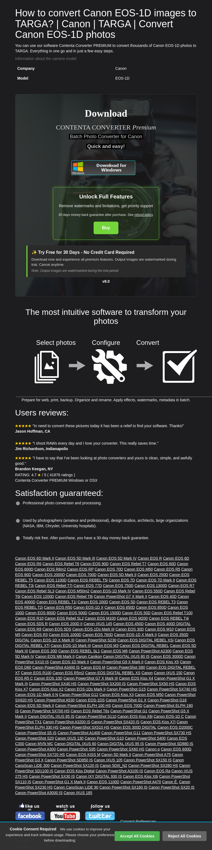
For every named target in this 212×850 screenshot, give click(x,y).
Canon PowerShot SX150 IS (148, 760)
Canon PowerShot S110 (95, 716)
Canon (147, 673)
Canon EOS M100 (100, 618)
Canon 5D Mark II (116, 754)
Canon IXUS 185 (78, 793)
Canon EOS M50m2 (72, 591)
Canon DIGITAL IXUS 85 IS (51, 716)
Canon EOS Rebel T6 (60, 564)
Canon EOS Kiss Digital (74, 771)
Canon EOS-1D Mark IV (111, 591)
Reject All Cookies (184, 836)
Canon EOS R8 (28, 629)
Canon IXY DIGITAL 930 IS (99, 776)
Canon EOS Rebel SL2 (64, 618)
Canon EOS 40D (162, 596)
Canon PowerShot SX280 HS (153, 765)
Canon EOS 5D (122, 602)
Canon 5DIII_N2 (113, 765)
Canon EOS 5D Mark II (116, 574)
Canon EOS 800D (40, 613)
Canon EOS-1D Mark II (69, 662)
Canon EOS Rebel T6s (89, 711)
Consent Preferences (138, 821)
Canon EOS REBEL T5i (88, 580)
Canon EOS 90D (94, 564)
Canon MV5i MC (39, 744)
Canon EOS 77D (87, 585)
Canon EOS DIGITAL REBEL (144, 645)
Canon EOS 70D (109, 569)
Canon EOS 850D (151, 607)
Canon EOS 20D (43, 651)
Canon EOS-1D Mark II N (36, 694)
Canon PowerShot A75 (151, 754)
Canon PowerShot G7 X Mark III (90, 678)
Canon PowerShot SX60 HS (120, 749)
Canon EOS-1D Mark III (71, 645)
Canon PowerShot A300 (35, 749)
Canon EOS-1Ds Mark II (85, 689)
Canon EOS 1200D (37, 596)
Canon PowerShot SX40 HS (52, 684)
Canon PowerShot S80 (125, 667)
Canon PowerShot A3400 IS (56, 667)
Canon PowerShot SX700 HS (45, 711)
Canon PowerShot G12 (78, 694)
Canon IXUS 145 (98, 624)
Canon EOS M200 (132, 618)
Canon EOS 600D (176, 749)
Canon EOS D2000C (175, 727)
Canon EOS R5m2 (68, 673)
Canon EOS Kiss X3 (116, 694)
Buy (106, 227)
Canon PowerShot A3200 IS (66, 722)
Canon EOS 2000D (48, 574)
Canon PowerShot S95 (76, 749)
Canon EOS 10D (48, 678)
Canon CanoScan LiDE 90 (76, 787)
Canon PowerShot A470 (140, 782)
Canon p (152, 749)
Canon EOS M (93, 667)
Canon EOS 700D (81, 574)
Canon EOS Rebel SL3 (34, 591)
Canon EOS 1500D (104, 613)
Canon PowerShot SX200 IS (102, 684)
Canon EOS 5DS (56, 629)
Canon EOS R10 (29, 618)
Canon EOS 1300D (150, 585)
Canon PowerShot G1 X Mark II (59, 782)
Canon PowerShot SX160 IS (123, 787)
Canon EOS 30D (129, 629)
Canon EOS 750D (118, 585)
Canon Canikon (89, 656)
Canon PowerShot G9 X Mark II (116, 662)
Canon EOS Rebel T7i (53, 585)
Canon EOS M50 (138, 569)
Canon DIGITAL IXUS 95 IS (120, 744)
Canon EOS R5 (167, 569)
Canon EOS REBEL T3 (156, 602)
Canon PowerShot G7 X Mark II (120, 596)
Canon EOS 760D (97, 634)
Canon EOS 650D (120, 607)
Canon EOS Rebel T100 (172, 613)
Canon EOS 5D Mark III (75, 558)
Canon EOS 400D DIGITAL (168, 624)
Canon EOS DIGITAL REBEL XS (112, 673)
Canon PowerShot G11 (120, 733)
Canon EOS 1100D (50, 580)
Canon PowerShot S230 (95, 640)
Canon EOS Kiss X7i (158, 722)
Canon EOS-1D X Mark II (135, 634)
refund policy (143, 215)
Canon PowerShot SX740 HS (172, 689)
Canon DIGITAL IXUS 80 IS (126, 656)
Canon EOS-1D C (168, 716)
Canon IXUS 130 (69, 738)
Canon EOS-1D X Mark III (52, 640)
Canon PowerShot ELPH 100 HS (83, 705)
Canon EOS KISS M (83, 754)
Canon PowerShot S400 (145, 738)
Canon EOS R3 (34, 634)
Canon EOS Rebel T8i (74, 596)
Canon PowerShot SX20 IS (172, 787)
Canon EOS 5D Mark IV (116, 558)
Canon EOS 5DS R (31, 624)
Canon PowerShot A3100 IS (119, 771)
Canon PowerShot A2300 (150, 651)
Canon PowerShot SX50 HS (150, 684)
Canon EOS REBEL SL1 (79, 651)
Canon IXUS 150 (168, 673)
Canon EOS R (150, 558)
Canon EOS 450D (128, 624)
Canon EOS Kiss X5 (162, 662)
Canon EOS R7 (181, 585)
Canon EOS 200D (93, 602)
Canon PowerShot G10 (104, 738)
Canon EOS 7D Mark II (155, 580)
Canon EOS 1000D (65, 634)
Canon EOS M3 (105, 645)
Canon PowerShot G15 (126, 689)
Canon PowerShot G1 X (126, 700)
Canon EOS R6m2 (50, 569)
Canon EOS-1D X (88, 607)
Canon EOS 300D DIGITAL (133, 727)
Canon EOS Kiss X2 (46, 689)
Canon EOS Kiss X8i (140, 776)
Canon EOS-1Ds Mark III (93, 629)
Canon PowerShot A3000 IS (39, 793)
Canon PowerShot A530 (54, 700)
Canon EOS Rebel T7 (128, 564)
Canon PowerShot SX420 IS (115, 722)
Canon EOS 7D (122, 580)
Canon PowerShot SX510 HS (84, 727)
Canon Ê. (170, 782)
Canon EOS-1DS (90, 700)
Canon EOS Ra (157, 771)
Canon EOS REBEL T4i (169, 618)
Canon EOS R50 (58, 607)
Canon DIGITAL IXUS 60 (75, 744)
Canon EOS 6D (176, 558)
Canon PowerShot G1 (128, 711)
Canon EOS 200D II (65, 624)
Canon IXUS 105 (108, 760)
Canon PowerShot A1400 (78, 733)
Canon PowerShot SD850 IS (69, 760)
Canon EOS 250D (152, 574)
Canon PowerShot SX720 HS (40, 754)
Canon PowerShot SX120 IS (75, 765)
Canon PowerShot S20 (34, 738)
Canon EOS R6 (28, 564)
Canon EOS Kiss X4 (136, 678)
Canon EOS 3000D (167, 656)
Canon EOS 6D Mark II (34, 558)
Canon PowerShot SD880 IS (169, 744)
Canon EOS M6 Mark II (55, 656)
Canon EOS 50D (136, 613)
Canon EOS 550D (147, 591)
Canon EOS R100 (36, 673)
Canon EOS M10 (159, 629)
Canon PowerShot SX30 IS (52, 776)
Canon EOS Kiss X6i (134, 716)
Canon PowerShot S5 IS (36, 733)
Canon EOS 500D (72, 613)
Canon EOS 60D (162, 564)
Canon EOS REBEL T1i (56, 602)
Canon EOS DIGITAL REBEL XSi (145, 640)
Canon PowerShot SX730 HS (166, 733)
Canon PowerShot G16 (167, 700)
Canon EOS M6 (114, 651)
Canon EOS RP (80, 569)
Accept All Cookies (137, 836)
